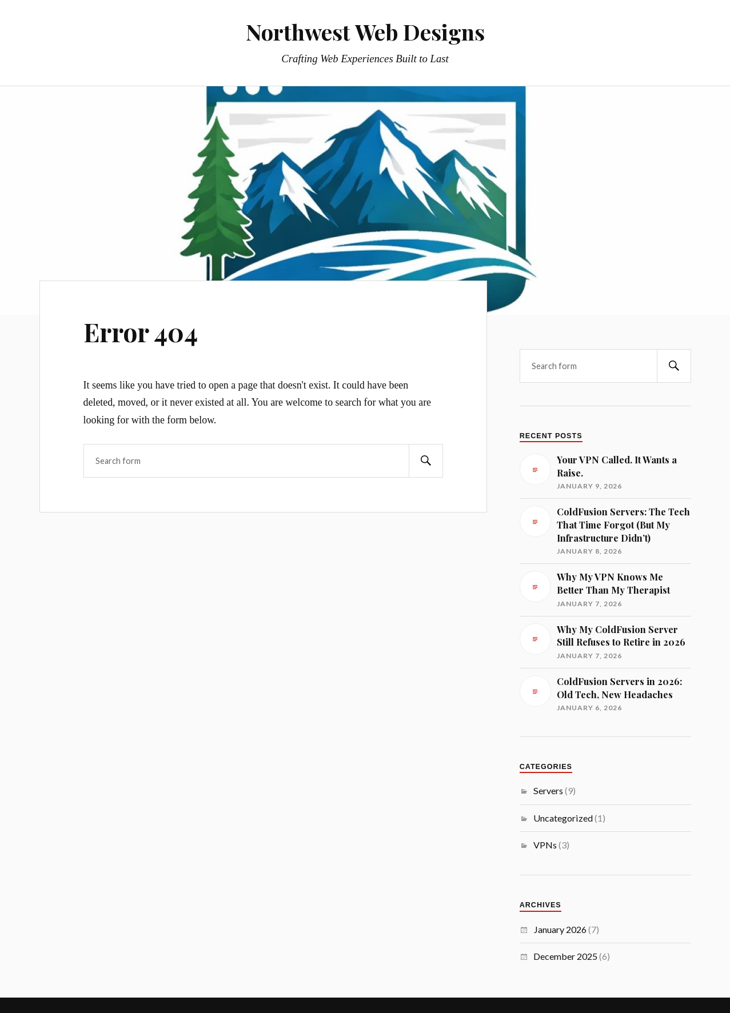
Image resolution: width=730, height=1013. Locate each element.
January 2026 (560, 929)
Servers (548, 790)
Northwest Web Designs (365, 31)
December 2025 (565, 956)
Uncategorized (563, 817)
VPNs (545, 844)
